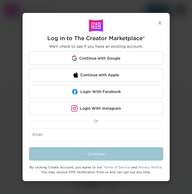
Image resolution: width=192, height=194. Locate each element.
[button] (159, 23)
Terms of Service (116, 167)
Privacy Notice (150, 167)
